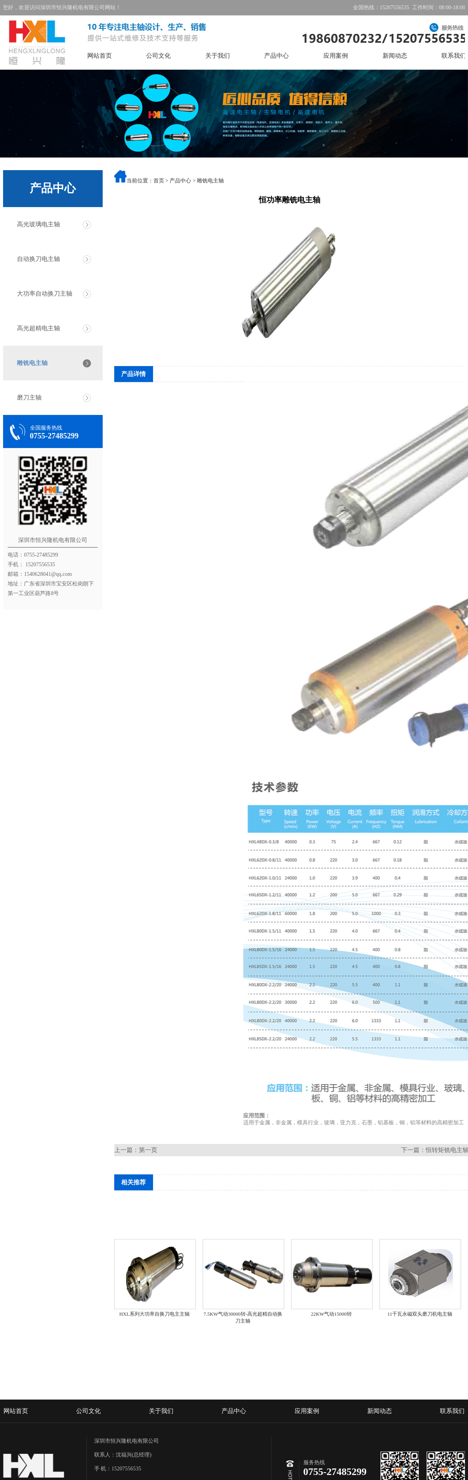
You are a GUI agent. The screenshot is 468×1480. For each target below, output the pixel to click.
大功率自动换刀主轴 (41, 293)
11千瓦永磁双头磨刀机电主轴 (419, 1340)
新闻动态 (406, 55)
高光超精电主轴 (35, 328)
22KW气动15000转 (331, 1340)
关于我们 (229, 55)
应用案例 (347, 55)
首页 (158, 181)
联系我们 (452, 1451)
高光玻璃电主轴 (35, 224)
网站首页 (110, 55)
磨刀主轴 (26, 397)
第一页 (148, 1150)
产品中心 (288, 55)
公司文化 (170, 55)
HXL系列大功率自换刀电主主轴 (154, 1340)
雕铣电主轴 (29, 363)
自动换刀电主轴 (35, 259)
